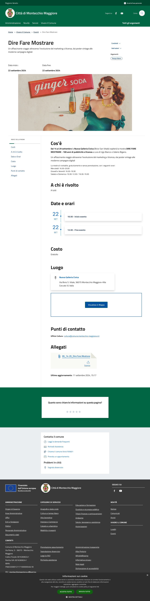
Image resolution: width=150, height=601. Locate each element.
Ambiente (79, 518)
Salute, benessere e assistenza (88, 522)
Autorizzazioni (81, 526)
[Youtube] (120, 13)
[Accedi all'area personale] (133, 3)
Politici (8, 526)
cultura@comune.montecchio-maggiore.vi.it (81, 336)
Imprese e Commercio (49, 521)
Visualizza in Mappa (96, 304)
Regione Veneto (11, 3)
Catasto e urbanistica (49, 526)
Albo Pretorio (81, 551)
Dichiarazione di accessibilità (87, 568)
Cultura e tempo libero (49, 513)
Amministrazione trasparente (87, 547)
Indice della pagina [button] (18, 139)
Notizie (113, 509)
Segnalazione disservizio (50, 551)
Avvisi (113, 517)
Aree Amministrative (13, 513)
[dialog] (75, 587)
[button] (75, 597)
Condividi (116, 43)
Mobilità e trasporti (48, 530)
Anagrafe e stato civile (49, 509)
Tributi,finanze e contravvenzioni (89, 513)
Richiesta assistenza (48, 560)
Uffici (7, 517)
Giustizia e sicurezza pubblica (87, 509)
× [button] (147, 575)
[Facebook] (115, 13)
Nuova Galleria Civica (69, 277)
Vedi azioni (116, 48)
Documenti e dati (12, 534)
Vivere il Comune (23, 32)
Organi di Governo (12, 509)
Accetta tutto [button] (66, 592)
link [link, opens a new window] (98, 587)
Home (10, 32)
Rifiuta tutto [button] (84, 592)
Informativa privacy (83, 560)
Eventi (36, 32)
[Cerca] (142, 13)
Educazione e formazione (86, 505)
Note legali (80, 564)
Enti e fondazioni (12, 521)
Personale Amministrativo (15, 530)
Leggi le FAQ (45, 555)
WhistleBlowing (82, 555)
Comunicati (115, 513)
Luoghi (113, 529)
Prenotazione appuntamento (51, 547)
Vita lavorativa (46, 517)
